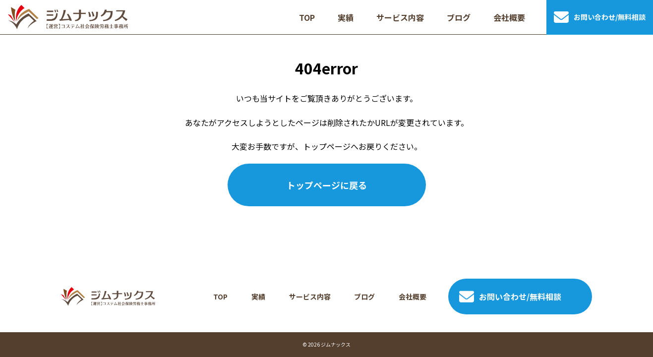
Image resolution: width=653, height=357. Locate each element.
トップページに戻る (327, 184)
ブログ (364, 296)
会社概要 (412, 296)
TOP (220, 296)
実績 (258, 296)
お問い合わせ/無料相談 (510, 296)
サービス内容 (310, 296)
